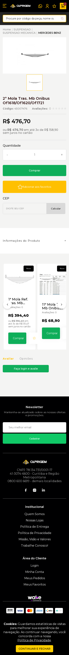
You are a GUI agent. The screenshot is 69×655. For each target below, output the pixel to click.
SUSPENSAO (22, 29)
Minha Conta (34, 572)
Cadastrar (34, 438)
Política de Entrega (34, 526)
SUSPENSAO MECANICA (19, 32)
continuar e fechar (34, 648)
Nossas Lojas (34, 520)
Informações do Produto (21, 240)
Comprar (34, 170)
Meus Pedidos (34, 578)
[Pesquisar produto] (62, 18)
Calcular (56, 208)
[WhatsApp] (40, 6)
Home (7, 29)
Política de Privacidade (34, 533)
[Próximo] (61, 305)
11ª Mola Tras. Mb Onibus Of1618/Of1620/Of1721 (53, 306)
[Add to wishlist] (34, 187)
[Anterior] (7, 305)
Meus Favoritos (35, 584)
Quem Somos (34, 514)
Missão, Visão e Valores (35, 539)
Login (35, 565)
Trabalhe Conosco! (34, 545)
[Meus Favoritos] (54, 6)
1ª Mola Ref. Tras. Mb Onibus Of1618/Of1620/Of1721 (19, 301)
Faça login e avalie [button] (26, 368)
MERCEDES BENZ (49, 32)
